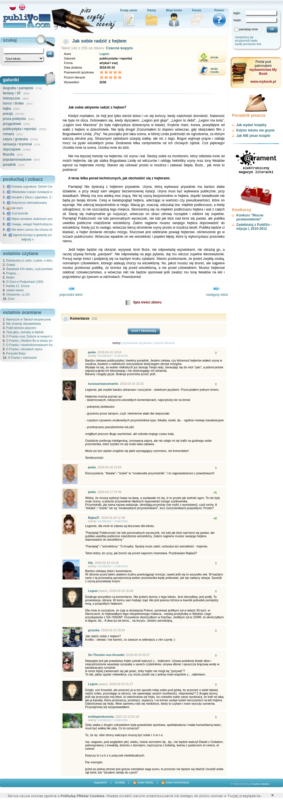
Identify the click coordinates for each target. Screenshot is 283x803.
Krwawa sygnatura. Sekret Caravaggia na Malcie (41, 186)
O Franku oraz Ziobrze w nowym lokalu (32, 336)
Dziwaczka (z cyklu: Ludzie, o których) (31, 260)
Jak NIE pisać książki (253, 136)
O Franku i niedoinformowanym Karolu (32, 345)
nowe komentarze (175, 782)
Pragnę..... (13, 273)
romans (8, 134)
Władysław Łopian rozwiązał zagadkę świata (38, 192)
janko (92, 352)
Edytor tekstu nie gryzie (255, 130)
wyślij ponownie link (248, 44)
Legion (104, 54)
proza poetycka (14, 119)
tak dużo (14, 208)
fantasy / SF (12, 93)
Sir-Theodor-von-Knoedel (106, 655)
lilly (90, 562)
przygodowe (12, 124)
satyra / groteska (15, 139)
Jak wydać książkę (251, 125)
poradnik (9, 165)
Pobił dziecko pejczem (21, 328)
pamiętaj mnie (248, 29)
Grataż (10, 264)
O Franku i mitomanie (22, 357)
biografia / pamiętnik (18, 88)
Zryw (11, 298)
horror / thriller (13, 103)
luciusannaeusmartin (103, 383)
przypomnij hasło (246, 40)
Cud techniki (17, 213)
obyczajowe (12, 149)
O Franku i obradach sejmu (24, 349)
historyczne (11, 98)
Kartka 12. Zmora (17, 286)
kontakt (120, 782)
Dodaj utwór (129, 10)
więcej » (28, 239)
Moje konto (174, 10)
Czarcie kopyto (119, 48)
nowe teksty (143, 782)
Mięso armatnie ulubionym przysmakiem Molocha (42, 218)
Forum (196, 10)
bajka (7, 109)
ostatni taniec (15, 290)
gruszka (93, 630)
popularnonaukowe (17, 160)
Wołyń (10, 277)
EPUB (214, 57)
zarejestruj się (244, 37)
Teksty (151, 10)
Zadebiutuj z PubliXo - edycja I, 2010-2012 (254, 227)
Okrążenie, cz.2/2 (18, 294)
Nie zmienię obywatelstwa (23, 323)
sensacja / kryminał (17, 144)
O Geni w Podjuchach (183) (24, 281)
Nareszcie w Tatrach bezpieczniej (28, 319)
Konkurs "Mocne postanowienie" (249, 217)
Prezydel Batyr (16, 353)
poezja (8, 114)
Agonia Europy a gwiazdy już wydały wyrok (39, 235)
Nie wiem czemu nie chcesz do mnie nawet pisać (41, 229)
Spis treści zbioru (147, 302)
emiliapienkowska (101, 716)
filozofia (8, 154)
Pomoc (219, 10)
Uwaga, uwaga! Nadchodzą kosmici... (34, 224)
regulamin (100, 782)
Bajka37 (93, 517)
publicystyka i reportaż (20, 129)
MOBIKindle (215, 70)
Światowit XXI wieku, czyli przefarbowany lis (35, 269)
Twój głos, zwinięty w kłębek (25, 332)
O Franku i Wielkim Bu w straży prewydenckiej (37, 340)
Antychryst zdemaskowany (26, 202)
